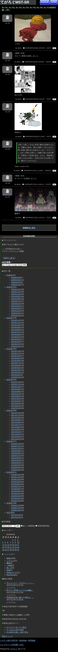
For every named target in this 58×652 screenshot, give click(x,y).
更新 (8, 558)
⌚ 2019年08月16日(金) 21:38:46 (34, 136)
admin (19, 48)
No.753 (7, 74)
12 (6, 545)
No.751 (7, 23)
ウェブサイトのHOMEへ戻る (12, 645)
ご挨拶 (9, 565)
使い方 (9, 568)
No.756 (7, 183)
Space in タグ (12, 573)
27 (8, 550)
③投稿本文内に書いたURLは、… (20, 597)
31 (18, 550)
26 (6, 550)
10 (18, 542)
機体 (8, 563)
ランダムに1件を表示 (15, 630)
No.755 (7, 149)
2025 (9, 287)
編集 (54, 48)
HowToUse (10, 575)
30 (16, 550)
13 (8, 545)
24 (18, 547)
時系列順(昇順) (42, 526)
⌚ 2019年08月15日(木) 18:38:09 (33, 62)
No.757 (7, 197)
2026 (9, 275)
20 (8, 547)
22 (13, 547)
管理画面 (31, 640)
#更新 (17, 53)
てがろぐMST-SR (15, 2)
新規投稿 (44, 2)
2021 (9, 411)
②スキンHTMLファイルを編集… (19, 590)
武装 (8, 570)
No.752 (7, 61)
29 (13, 550)
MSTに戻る (9, 258)
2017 (9, 513)
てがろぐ (13, 649)
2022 (9, 380)
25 (3, 550)
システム (10, 561)
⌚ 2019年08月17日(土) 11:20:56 (32, 170)
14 (11, 545)
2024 (9, 318)
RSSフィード (7, 636)
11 (3, 545)
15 (13, 545)
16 (16, 545)
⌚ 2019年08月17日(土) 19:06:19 (33, 184)
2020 (9, 441)
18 (3, 547)
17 (18, 545)
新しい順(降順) (28, 526)
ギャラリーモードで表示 (16, 627)
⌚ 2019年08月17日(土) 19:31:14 (34, 217)
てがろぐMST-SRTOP (9, 640)
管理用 (54, 2)
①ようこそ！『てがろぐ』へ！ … (20, 583)
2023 (9, 349)
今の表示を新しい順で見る (17, 632)
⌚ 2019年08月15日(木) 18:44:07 (34, 99)
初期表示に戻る (29, 228)
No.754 (7, 112)
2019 (9, 472)
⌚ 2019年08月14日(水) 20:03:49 (34, 48)
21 (11, 547)
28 (11, 550)
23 (16, 547)
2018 (9, 503)
